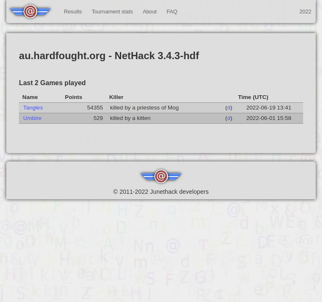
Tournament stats (112, 11)
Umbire (32, 118)
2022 (305, 11)
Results (73, 11)
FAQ (171, 11)
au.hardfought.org (62, 55)
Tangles (33, 107)
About (149, 11)
